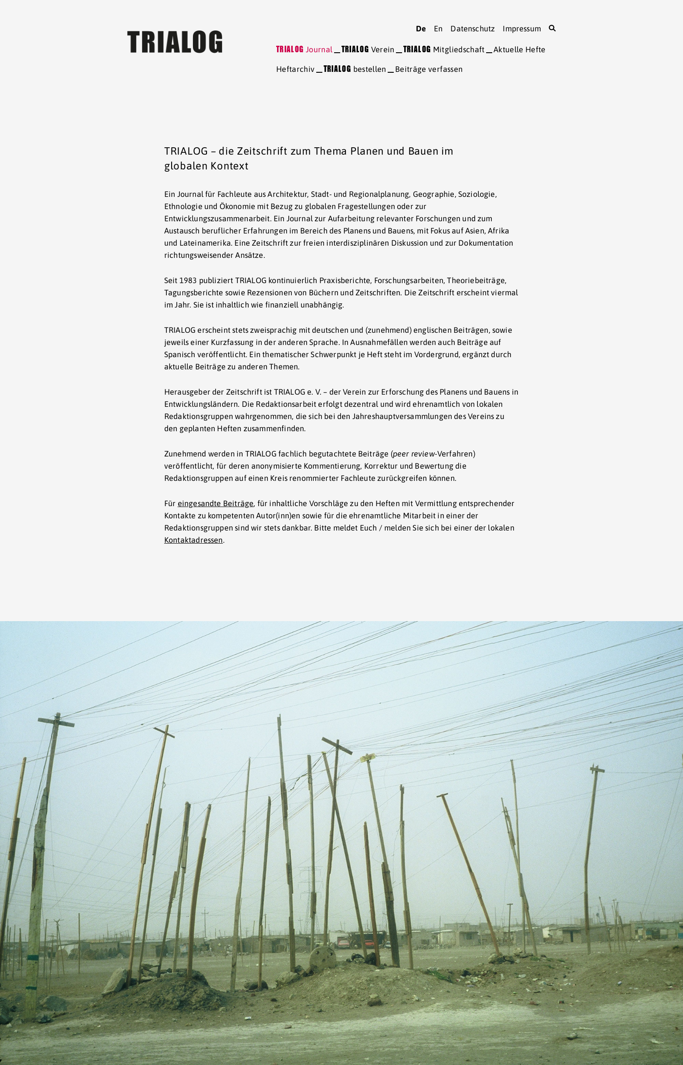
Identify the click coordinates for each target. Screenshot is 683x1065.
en (438, 28)
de (421, 28)
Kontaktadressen (193, 539)
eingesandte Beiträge (216, 503)
